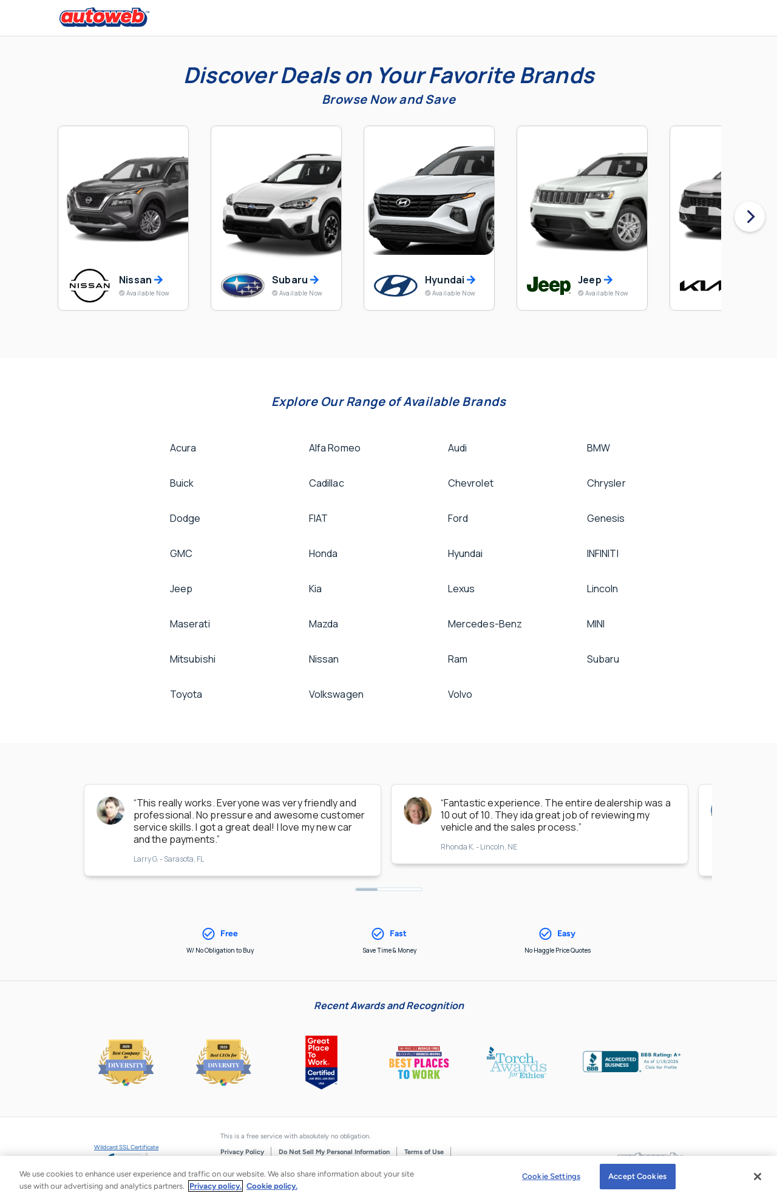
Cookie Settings (551, 1176)
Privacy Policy (242, 1152)
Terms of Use (424, 1152)
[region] (388, 1177)
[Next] (750, 216)
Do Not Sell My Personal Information (334, 1152)
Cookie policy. (271, 1186)
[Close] (757, 1176)
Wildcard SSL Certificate (126, 1147)
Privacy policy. (215, 1186)
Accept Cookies (637, 1176)
